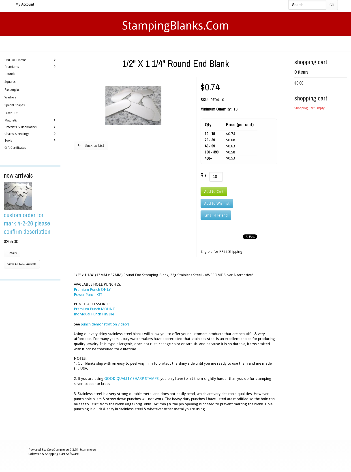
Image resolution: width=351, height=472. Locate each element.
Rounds (9, 74)
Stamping (155, 44)
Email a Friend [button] (216, 215)
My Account (24, 4)
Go (332, 5)
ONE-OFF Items (15, 60)
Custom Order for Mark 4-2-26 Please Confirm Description (27, 223)
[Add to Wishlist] (217, 203)
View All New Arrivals (21, 264)
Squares (9, 81)
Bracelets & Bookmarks (20, 127)
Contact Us (211, 44)
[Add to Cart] (214, 191)
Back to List (94, 145)
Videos (130, 44)
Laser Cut (10, 113)
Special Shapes (14, 105)
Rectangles (11, 89)
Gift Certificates (15, 147)
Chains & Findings (16, 134)
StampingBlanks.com (175, 25)
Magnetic (10, 120)
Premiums (11, 66)
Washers (10, 97)
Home (109, 44)
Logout (239, 44)
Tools (8, 140)
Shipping (181, 44)
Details (12, 253)
